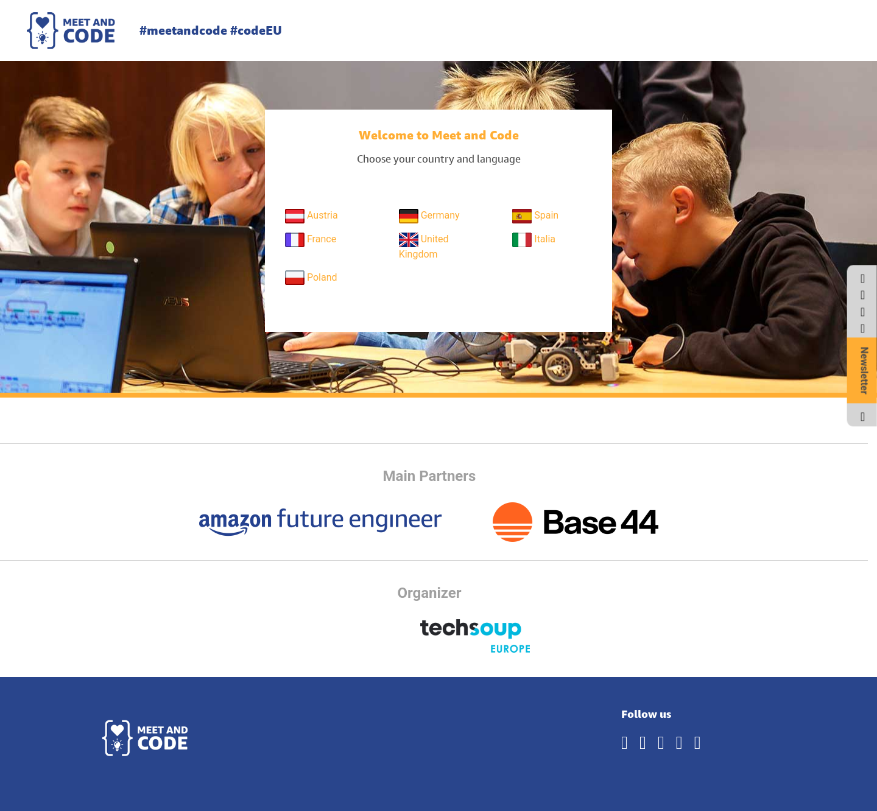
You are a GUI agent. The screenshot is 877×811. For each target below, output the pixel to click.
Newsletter (864, 371)
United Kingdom (424, 246)
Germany (429, 216)
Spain (535, 216)
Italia (533, 240)
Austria (311, 216)
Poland (311, 277)
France (310, 240)
